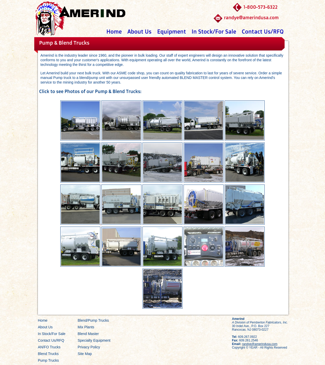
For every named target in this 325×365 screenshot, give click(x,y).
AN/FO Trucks (49, 347)
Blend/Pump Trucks (93, 320)
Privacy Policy (89, 347)
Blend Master (88, 334)
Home (114, 31)
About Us (139, 31)
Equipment (171, 31)
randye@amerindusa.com (251, 17)
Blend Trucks (48, 354)
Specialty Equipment (94, 340)
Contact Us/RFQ (263, 31)
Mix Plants (86, 327)
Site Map (85, 354)
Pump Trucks (48, 360)
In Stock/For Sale (214, 31)
